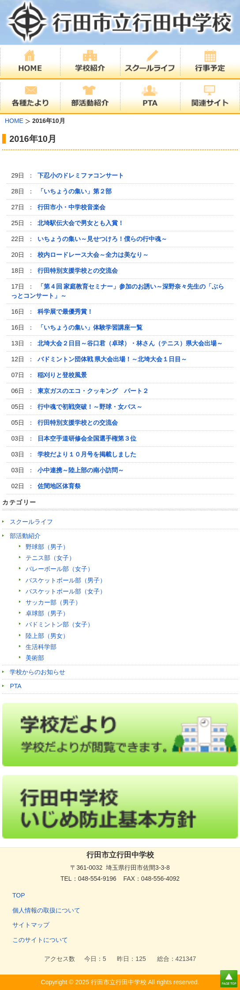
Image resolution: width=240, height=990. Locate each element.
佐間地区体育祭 (59, 485)
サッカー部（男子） (53, 602)
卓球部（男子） (47, 613)
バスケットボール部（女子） (66, 591)
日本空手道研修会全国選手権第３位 (87, 438)
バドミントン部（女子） (60, 624)
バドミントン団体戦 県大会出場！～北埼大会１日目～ (113, 359)
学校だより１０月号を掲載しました (87, 454)
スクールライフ (31, 521)
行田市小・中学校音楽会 (71, 207)
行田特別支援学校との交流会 (78, 270)
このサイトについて (40, 939)
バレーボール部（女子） (60, 568)
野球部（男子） (47, 546)
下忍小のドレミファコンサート (81, 175)
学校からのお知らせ (37, 671)
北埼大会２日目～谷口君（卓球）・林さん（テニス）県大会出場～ (130, 343)
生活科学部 (41, 646)
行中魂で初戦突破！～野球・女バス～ (90, 406)
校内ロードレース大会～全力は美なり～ (93, 254)
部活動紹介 (25, 535)
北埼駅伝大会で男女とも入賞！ (81, 222)
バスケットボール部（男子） (66, 580)
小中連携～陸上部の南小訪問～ (81, 470)
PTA (15, 686)
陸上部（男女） (47, 635)
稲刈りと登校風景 (62, 374)
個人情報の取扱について (46, 910)
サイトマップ (30, 924)
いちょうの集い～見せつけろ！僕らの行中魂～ (102, 238)
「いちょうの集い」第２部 (75, 191)
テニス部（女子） (50, 557)
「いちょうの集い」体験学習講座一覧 (90, 327)
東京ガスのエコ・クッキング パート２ (93, 390)
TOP (18, 895)
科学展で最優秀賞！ (65, 311)
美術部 (35, 657)
